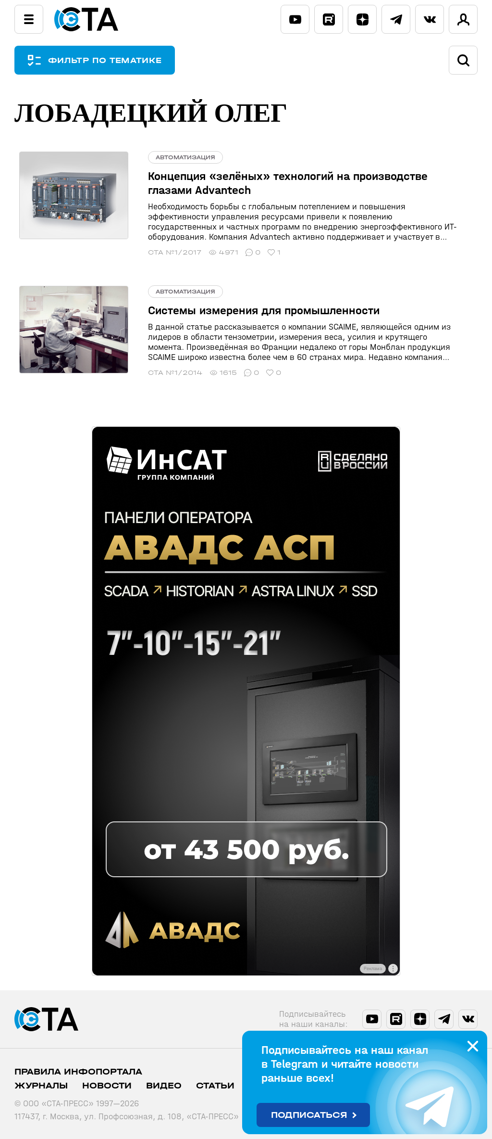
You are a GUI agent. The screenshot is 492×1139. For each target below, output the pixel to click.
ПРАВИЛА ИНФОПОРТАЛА (78, 1072)
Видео (164, 1086)
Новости (107, 1086)
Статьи (215, 1086)
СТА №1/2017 (165, 252)
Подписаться (309, 1115)
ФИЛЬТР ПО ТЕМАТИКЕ (110, 60)
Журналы (41, 1086)
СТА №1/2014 (165, 373)
